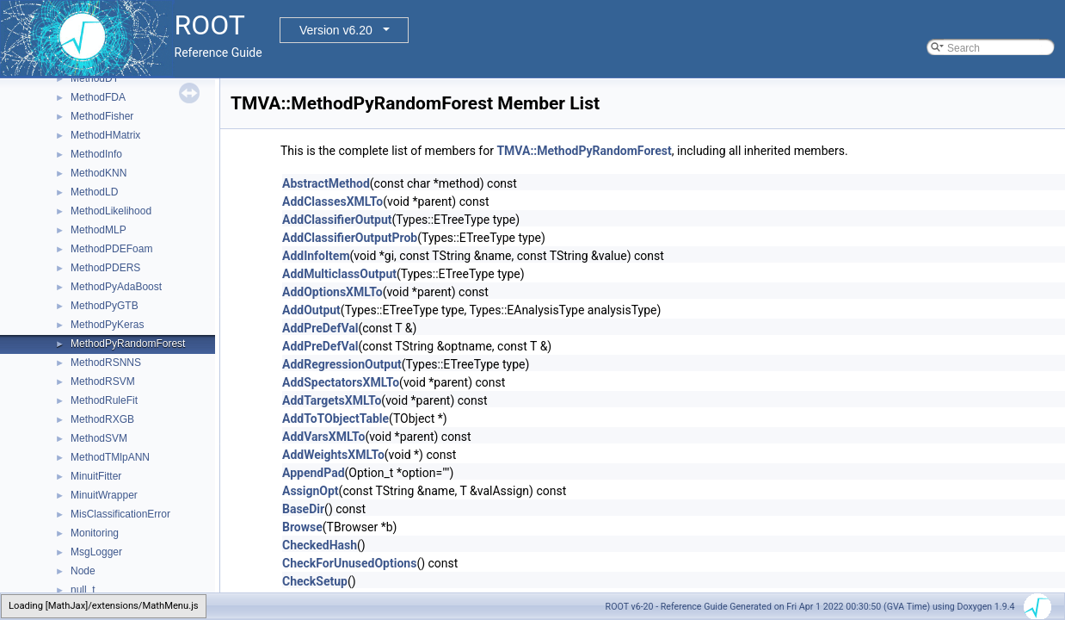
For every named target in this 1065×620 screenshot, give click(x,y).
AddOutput (311, 310)
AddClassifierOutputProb (349, 238)
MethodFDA (98, 97)
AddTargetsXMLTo (331, 400)
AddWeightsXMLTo (333, 455)
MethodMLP (98, 230)
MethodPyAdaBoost (116, 287)
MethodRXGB (102, 419)
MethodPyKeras (107, 325)
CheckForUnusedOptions (349, 563)
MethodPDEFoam (111, 249)
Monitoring (95, 533)
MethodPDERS (105, 268)
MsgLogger (96, 552)
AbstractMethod (326, 183)
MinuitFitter (96, 476)
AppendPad (313, 473)
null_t (83, 590)
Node (83, 571)
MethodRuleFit (104, 400)
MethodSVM (99, 438)
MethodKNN (98, 173)
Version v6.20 (335, 30)
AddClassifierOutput (337, 219)
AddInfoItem (316, 256)
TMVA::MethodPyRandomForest (583, 151)
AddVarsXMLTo (323, 436)
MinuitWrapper (104, 495)
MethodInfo (96, 154)
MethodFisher (102, 116)
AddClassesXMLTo (332, 201)
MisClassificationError (120, 514)
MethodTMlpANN (110, 457)
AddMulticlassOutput (339, 274)
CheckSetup (315, 581)
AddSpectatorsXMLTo (340, 382)
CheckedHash (319, 545)
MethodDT (95, 78)
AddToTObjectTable (335, 418)
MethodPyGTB (105, 306)
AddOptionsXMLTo (332, 292)
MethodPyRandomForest (128, 344)
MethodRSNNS (106, 362)
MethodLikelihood (111, 211)
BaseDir (303, 509)
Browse (302, 527)
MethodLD (94, 192)
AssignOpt (310, 491)
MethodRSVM (103, 381)
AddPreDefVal (320, 328)
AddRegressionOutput (342, 364)
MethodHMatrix (105, 135)
